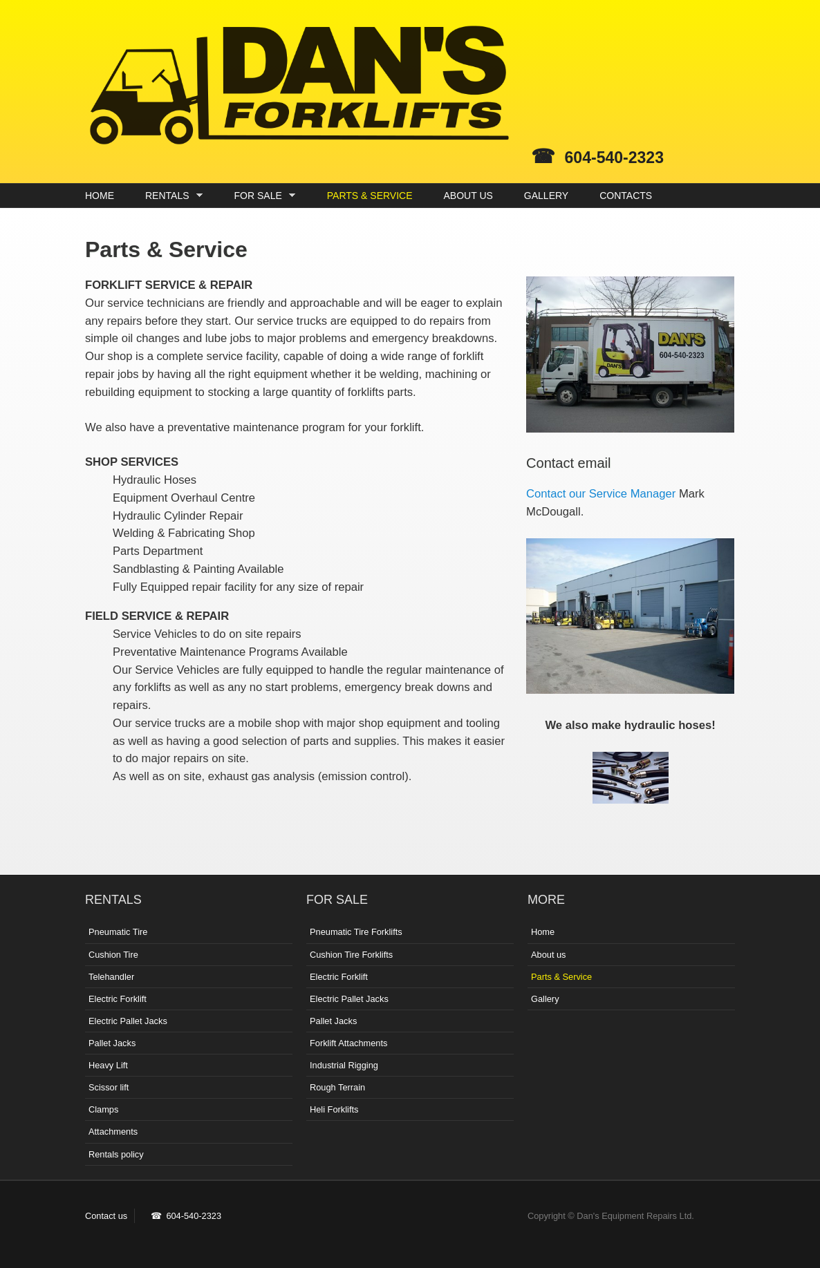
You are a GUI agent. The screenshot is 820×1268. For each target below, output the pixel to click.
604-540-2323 (614, 158)
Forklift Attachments (348, 1043)
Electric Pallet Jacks (127, 1021)
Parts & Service (561, 977)
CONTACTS (625, 195)
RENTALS (170, 196)
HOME (99, 195)
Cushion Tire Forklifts (351, 954)
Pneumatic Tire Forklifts (356, 932)
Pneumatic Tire (117, 932)
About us (548, 954)
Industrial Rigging (344, 1065)
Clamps (103, 1109)
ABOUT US (468, 195)
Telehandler (111, 977)
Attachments (113, 1131)
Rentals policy (116, 1154)
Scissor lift (108, 1087)
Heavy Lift (108, 1065)
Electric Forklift (117, 999)
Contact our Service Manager (600, 493)
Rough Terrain (337, 1087)
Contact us (106, 1216)
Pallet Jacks (112, 1043)
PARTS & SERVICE (370, 195)
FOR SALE (261, 196)
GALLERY (546, 195)
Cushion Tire (113, 954)
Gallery (545, 999)
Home (543, 932)
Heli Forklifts (334, 1109)
